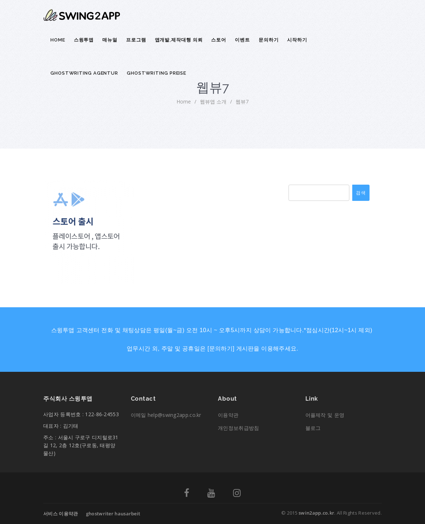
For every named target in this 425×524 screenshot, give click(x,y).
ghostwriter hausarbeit (113, 513)
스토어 (218, 40)
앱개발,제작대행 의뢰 (179, 40)
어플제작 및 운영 (325, 414)
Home (57, 40)
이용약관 (228, 414)
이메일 (166, 414)
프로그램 (136, 40)
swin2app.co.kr (316, 513)
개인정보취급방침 (238, 427)
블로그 (313, 427)
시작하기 (297, 40)
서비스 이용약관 (60, 513)
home (183, 101)
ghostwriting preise (156, 73)
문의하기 (269, 40)
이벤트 (242, 40)
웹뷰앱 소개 (213, 101)
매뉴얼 (109, 40)
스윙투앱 (84, 40)
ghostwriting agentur (84, 73)
